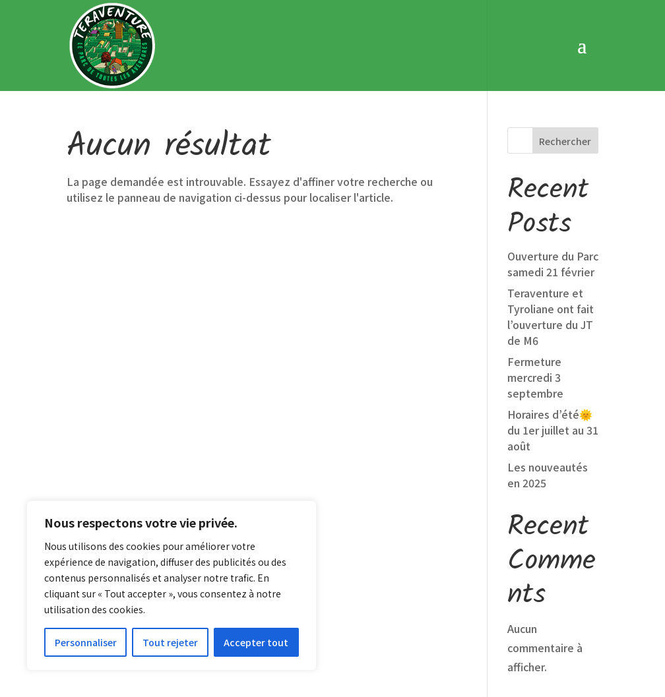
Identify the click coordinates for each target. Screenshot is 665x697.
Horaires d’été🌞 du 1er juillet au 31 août (552, 341)
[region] (171, 585)
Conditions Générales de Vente (425, 643)
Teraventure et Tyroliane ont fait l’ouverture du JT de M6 (550, 227)
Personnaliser (86, 642)
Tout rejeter (170, 642)
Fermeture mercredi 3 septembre (535, 288)
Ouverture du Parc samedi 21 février (552, 175)
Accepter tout (256, 642)
